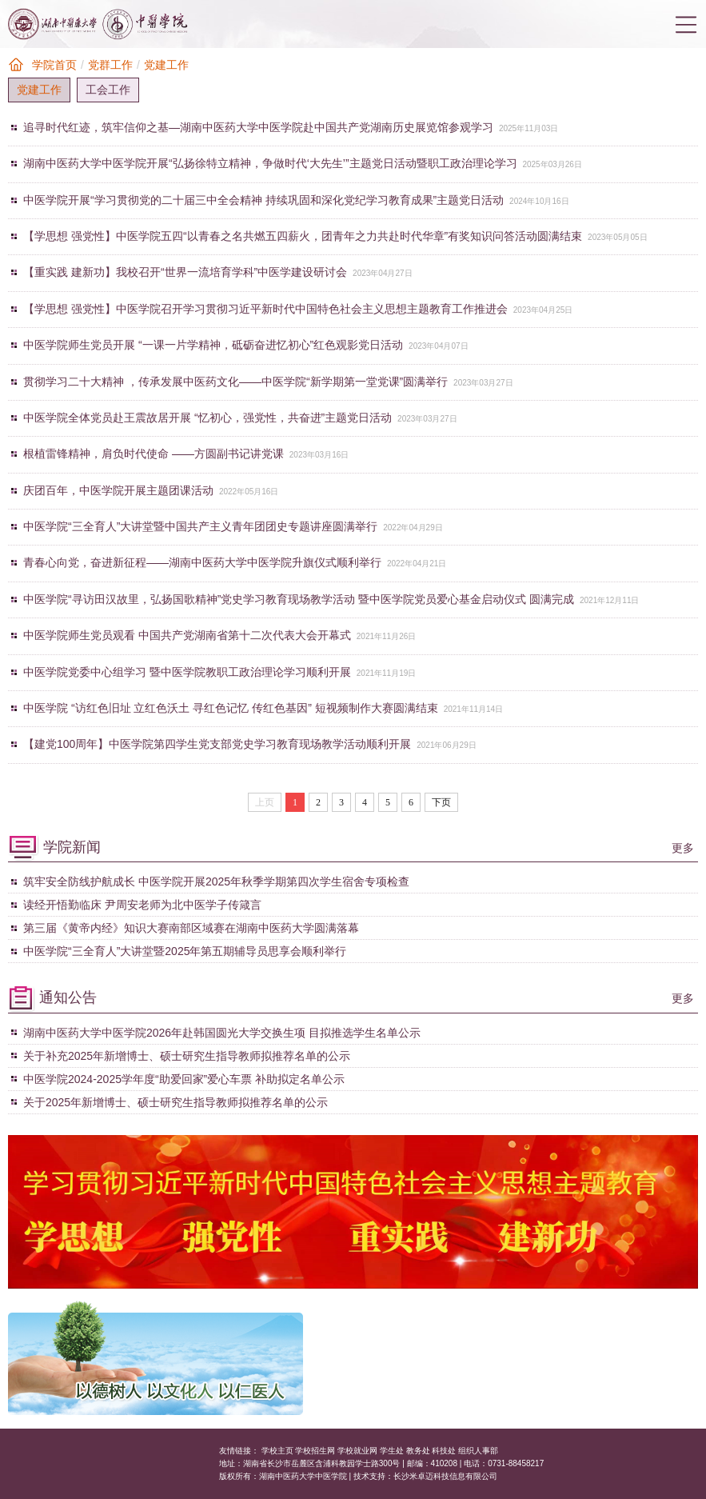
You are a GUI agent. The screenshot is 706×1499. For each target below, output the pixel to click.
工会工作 (108, 89)
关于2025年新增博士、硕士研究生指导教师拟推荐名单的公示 (175, 1102)
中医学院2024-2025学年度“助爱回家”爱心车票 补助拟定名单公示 (184, 1079)
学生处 (392, 1450)
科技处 (444, 1450)
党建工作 (166, 64)
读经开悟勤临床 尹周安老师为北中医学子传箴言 (142, 904)
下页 (441, 802)
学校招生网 (315, 1450)
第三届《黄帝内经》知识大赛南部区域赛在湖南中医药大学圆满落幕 (191, 927)
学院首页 (54, 64)
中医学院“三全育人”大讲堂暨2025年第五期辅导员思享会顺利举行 (184, 951)
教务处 (418, 1450)
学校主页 (277, 1450)
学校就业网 (357, 1450)
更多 (683, 847)
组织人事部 (478, 1450)
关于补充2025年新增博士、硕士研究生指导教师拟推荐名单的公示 (186, 1055)
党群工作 (110, 64)
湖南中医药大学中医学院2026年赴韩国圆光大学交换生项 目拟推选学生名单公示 (222, 1032)
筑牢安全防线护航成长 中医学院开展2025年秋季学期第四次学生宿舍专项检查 (216, 881)
